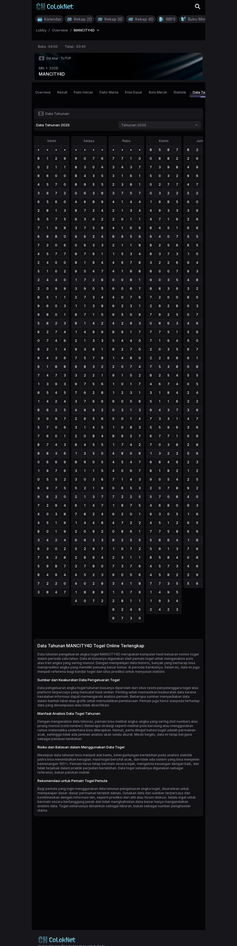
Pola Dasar (133, 92)
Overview (43, 92)
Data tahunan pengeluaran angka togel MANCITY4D (78, 654)
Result (62, 92)
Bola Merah (158, 92)
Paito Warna (109, 92)
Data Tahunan (203, 93)
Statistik (180, 92)
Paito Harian (83, 92)
